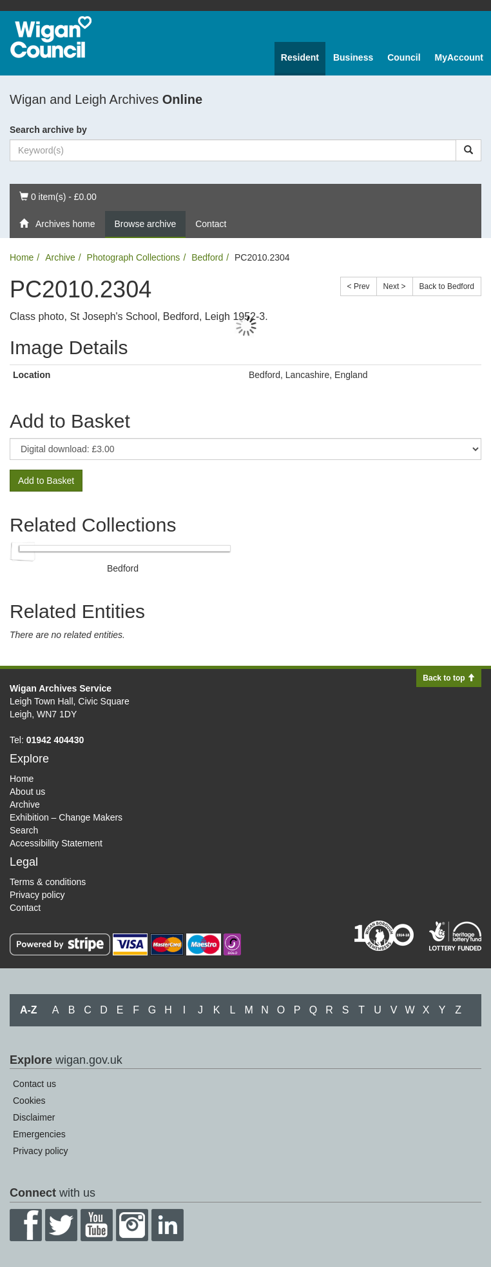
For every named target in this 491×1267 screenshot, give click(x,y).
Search (24, 830)
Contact (210, 224)
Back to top (449, 678)
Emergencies (39, 1134)
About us (27, 791)
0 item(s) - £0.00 (58, 196)
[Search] (468, 150)
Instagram (132, 1225)
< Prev (358, 286)
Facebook (26, 1225)
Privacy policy (37, 895)
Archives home (57, 224)
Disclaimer (34, 1117)
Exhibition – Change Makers (66, 817)
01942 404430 (55, 740)
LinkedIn (167, 1225)
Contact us (34, 1084)
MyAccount (459, 57)
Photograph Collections (133, 257)
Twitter (61, 1225)
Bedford (207, 257)
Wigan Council (51, 37)
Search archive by (48, 130)
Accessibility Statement (56, 843)
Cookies (29, 1100)
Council (403, 57)
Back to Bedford (446, 286)
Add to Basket (46, 480)
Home (22, 257)
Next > (394, 286)
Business (353, 57)
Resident (300, 57)
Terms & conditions (48, 882)
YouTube (97, 1225)
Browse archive (146, 224)
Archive (60, 257)
